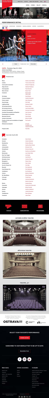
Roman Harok (28, 106)
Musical (18, 376)
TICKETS (8, 210)
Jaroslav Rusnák (28, 159)
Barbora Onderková (29, 173)
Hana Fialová (28, 139)
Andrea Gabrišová (29, 141)
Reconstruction (35, 381)
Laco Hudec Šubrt (29, 153)
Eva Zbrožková (28, 171)
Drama (18, 372)
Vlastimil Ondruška (29, 126)
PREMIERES (18, 26)
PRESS (3, 383)
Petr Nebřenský (28, 167)
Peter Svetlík (28, 163)
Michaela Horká (28, 147)
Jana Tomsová (28, 112)
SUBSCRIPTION (24, 210)
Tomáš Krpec (28, 177)
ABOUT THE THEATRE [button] (34, 1)
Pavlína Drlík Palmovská (30, 185)
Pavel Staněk (28, 116)
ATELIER (4, 377)
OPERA (27, 5)
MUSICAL (44, 5)
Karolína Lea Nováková (30, 151)
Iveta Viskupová (28, 100)
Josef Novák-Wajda (29, 108)
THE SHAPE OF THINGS (5, 16)
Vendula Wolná (28, 183)
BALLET (38, 5)
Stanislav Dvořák (28, 104)
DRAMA (33, 5)
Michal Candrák (28, 187)
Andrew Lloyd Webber (30, 80)
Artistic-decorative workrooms (38, 383)
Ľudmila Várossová (29, 98)
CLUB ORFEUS (40, 26)
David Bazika (28, 96)
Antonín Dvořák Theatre (37, 372)
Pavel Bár (27, 128)
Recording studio (35, 385)
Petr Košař (27, 102)
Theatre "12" (34, 376)
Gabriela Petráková (29, 86)
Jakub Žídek (28, 94)
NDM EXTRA (5, 376)
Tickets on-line (24, 337)
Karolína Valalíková (29, 189)
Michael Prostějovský (29, 84)
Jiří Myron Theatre (36, 374)
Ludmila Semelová (29, 191)
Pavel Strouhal (28, 88)
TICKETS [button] (26, 1)
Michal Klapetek (28, 175)
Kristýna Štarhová (29, 143)
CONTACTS (4, 381)
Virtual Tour (34, 379)
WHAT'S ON (4, 370)
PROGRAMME (5, 26)
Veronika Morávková (29, 179)
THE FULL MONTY (21, 16)
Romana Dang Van (29, 149)
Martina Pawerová (29, 181)
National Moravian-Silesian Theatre (39, 370)
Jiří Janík (27, 123)
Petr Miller (27, 165)
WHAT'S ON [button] (20, 1)
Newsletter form (24, 351)
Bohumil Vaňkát (28, 118)
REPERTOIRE (12, 26)
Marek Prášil (28, 90)
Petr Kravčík (28, 120)
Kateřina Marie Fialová (30, 145)
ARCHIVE (4, 379)
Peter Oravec (28, 114)
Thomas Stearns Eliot (29, 82)
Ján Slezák (27, 155)
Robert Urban (28, 161)
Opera (18, 370)
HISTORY (34, 26)
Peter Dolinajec (28, 193)
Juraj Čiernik (28, 157)
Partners (34, 387)
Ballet (18, 374)
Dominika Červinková (29, 110)
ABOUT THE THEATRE (7, 374)
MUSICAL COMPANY (27, 26)
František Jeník (28, 125)
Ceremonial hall (35, 377)
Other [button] (41, 1)
